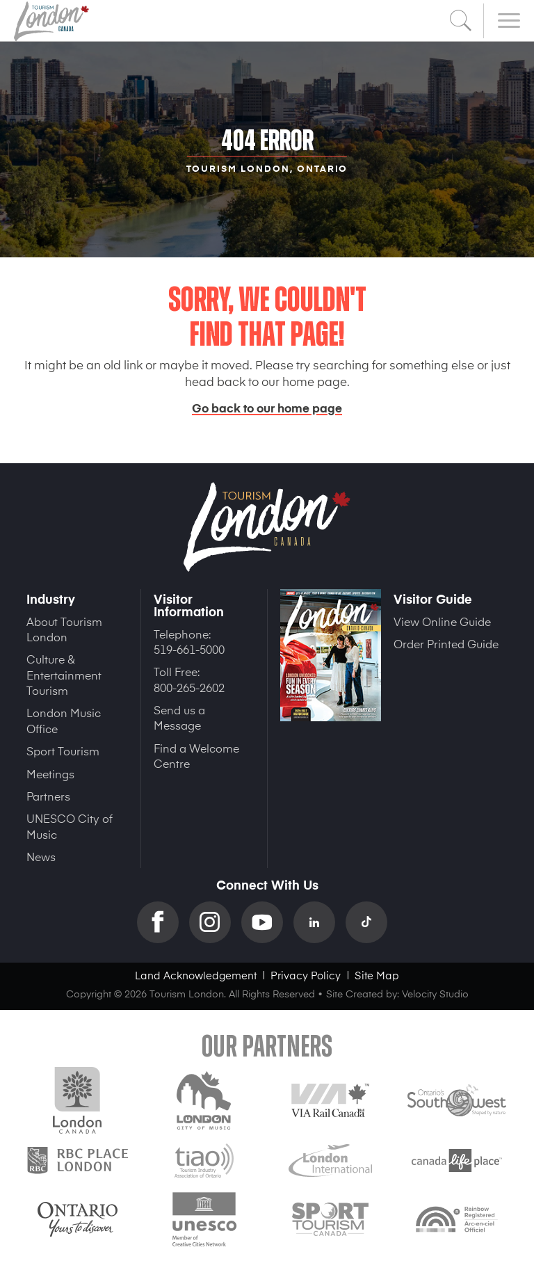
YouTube (267, 922)
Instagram (215, 922)
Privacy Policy (305, 974)
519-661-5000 (189, 649)
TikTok (372, 922)
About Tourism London (64, 628)
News (41, 856)
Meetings (50, 773)
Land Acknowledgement (196, 974)
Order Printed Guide (446, 643)
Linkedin (319, 922)
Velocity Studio (435, 993)
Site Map (377, 974)
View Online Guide (442, 621)
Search (461, 21)
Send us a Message (179, 717)
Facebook (163, 922)
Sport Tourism (62, 750)
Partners (48, 795)
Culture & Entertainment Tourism (64, 674)
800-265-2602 (189, 687)
